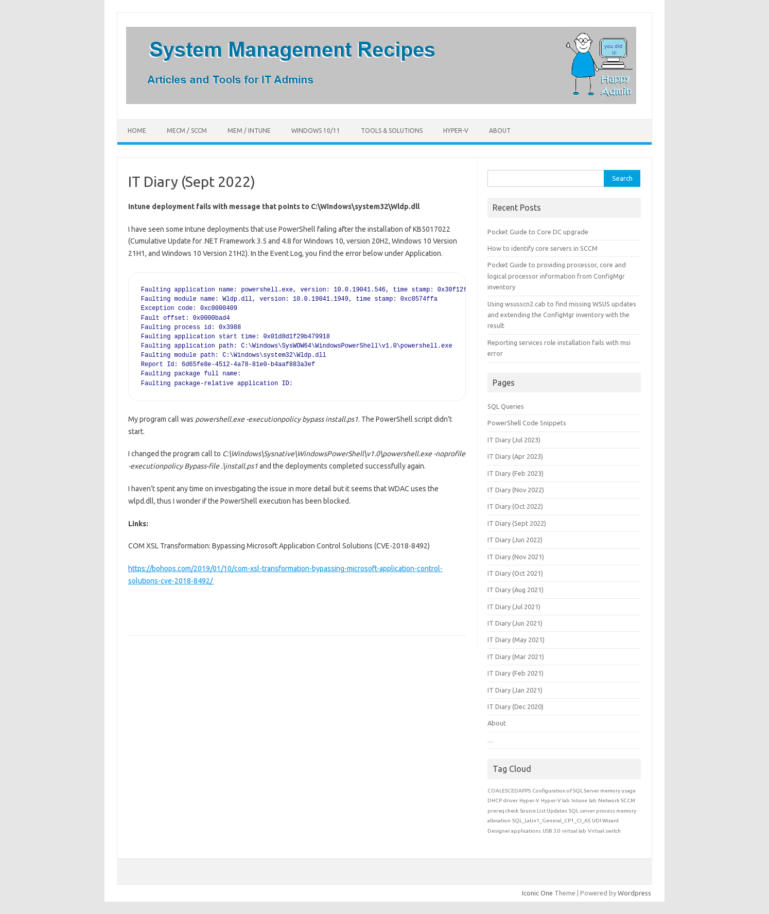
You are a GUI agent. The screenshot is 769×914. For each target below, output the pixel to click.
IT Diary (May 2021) (516, 639)
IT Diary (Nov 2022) (515, 489)
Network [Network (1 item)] (608, 800)
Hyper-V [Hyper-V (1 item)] (529, 800)
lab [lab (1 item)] (593, 800)
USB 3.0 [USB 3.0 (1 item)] (552, 831)
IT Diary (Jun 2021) (515, 623)
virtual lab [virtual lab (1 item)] (574, 831)
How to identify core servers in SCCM (542, 248)
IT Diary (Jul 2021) (513, 606)
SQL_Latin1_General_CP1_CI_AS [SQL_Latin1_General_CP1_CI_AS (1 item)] (551, 820)
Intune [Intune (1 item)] (579, 800)
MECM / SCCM (187, 130)
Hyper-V (455, 130)
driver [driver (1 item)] (510, 800)
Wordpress (634, 892)
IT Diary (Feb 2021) (515, 673)
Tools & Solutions (392, 130)
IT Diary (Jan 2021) (515, 690)
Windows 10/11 (315, 130)
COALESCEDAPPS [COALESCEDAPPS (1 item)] (509, 791)
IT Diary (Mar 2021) (515, 656)
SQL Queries (505, 406)
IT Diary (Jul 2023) (513, 439)
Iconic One (537, 892)
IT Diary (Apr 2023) (515, 456)
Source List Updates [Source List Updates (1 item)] (543, 811)
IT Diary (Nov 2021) (515, 556)
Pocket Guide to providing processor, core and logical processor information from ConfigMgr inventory (556, 275)
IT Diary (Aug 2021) (515, 589)
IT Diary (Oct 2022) (515, 506)
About (500, 130)
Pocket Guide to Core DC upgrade (537, 231)
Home (137, 130)
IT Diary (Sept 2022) (516, 523)
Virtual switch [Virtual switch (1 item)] (604, 831)
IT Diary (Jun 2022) (515, 539)
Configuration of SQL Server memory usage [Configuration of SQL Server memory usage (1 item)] (584, 791)
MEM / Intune (249, 130)
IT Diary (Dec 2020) (515, 706)
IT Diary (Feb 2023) (515, 473)
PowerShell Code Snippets (526, 422)
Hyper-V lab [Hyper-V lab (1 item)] (555, 800)
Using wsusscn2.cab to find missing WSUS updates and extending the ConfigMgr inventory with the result (561, 315)
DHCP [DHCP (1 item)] (494, 800)
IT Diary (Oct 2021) (515, 573)
